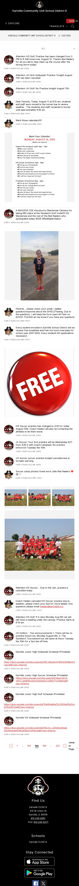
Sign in (72, 21)
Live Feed (66, 35)
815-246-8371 (41, 822)
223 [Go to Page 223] (58, 745)
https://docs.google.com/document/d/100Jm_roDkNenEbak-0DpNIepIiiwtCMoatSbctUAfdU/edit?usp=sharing (36, 729)
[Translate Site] (58, 26)
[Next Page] (65, 745)
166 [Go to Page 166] (44, 745)
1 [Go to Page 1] (17, 745)
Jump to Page (72, 745)
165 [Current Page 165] (37, 746)
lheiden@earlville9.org (51, 606)
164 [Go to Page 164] (29, 745)
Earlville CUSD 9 (38, 842)
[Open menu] (12, 23)
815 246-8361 (38, 818)
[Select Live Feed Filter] (57, 48)
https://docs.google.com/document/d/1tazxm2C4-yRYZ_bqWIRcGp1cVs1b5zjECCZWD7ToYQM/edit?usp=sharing (42, 681)
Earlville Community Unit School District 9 (31, 35)
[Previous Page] (11, 745)
